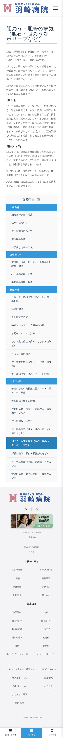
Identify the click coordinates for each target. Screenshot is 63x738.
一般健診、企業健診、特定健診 (19, 669)
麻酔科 (46, 645)
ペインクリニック (46, 654)
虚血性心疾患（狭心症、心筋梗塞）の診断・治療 (31, 263)
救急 (17, 645)
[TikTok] (31, 509)
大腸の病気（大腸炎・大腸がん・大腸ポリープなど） (31, 410)
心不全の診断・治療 (22, 274)
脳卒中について (19, 222)
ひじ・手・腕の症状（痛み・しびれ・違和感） (31, 298)
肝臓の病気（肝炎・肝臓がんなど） (30, 453)
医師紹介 (17, 595)
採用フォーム (19, 686)
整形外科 (17, 612)
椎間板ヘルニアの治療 (23, 333)
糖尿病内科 (17, 620)
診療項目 (31, 603)
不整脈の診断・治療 (22, 282)
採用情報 (48, 677)
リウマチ (46, 629)
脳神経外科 (17, 637)
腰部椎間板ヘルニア (22, 420)
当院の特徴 (17, 570)
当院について (46, 570)
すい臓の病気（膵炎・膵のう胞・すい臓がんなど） (31, 431)
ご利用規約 (31, 537)
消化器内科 (45, 620)
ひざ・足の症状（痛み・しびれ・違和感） (31, 343)
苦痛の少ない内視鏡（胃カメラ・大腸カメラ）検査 (31, 390)
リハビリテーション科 (17, 654)
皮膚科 (46, 637)
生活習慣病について (22, 230)
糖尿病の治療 (18, 239)
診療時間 (17, 586)
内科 (46, 612)
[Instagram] (26, 509)
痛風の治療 (17, 308)
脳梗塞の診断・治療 (22, 214)
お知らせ (48, 686)
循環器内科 (17, 629)
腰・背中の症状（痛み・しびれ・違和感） (31, 363)
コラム (48, 694)
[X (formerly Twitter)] (37, 509)
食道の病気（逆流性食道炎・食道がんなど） (31, 475)
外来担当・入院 (19, 677)
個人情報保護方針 (31, 547)
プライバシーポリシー (31, 532)
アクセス (46, 586)
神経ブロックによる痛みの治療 (27, 325)
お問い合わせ (46, 595)
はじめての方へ (48, 669)
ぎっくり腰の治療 (20, 353)
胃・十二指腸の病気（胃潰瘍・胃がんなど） (31, 463)
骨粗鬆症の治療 (19, 317)
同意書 (31, 552)
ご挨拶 (17, 578)
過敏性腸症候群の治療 (23, 400)
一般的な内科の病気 (22, 247)
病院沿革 (46, 578)
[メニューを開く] (56, 8)
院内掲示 (19, 702)
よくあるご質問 (19, 694)
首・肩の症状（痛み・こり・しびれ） (31, 373)
